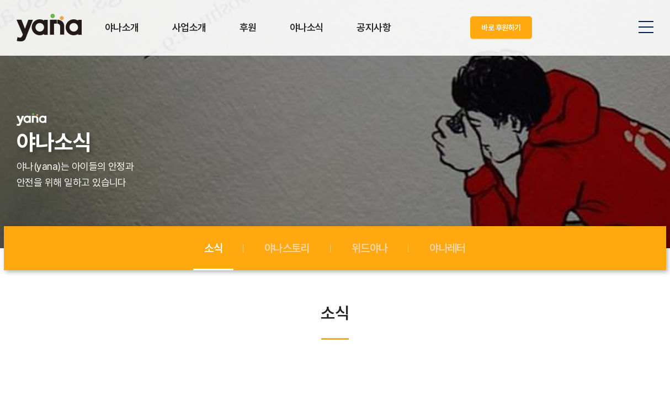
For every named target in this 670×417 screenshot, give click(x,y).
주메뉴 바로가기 (0, 0)
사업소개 (189, 27)
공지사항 (374, 27)
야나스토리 (287, 248)
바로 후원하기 (501, 27)
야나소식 (307, 27)
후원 (248, 27)
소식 (213, 248)
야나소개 (122, 27)
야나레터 (447, 248)
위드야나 (369, 248)
